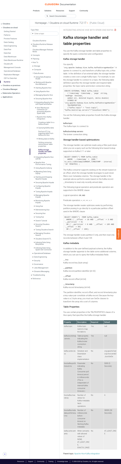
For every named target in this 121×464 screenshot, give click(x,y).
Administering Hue (42, 210)
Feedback (119, 234)
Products (36, 11)
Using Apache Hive (42, 91)
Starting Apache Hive (43, 88)
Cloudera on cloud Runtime (64, 22)
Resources (60, 11)
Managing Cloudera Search (42, 234)
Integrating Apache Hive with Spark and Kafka (44, 103)
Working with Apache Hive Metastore (43, 83)
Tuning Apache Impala (43, 192)
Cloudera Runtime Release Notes (43, 45)
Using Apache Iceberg (43, 168)
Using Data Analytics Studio (43, 78)
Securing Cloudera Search (42, 225)
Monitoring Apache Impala (42, 201)
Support (72, 11)
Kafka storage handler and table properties (45, 151)
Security (37, 261)
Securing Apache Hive (43, 99)
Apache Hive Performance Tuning (43, 163)
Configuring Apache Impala (42, 187)
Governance (38, 264)
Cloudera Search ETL (43, 239)
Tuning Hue (39, 217)
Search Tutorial (41, 221)
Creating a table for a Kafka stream (46, 123)
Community (84, 11)
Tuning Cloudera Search (44, 230)
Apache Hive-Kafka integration (44, 118)
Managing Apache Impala (42, 196)
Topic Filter (35, 30)
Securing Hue (40, 213)
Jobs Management (41, 268)
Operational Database (42, 253)
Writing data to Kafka (46, 139)
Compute (37, 70)
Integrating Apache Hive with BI (44, 158)
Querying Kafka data (46, 128)
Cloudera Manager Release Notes (43, 50)
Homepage (41, 22)
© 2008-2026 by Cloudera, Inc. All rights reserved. (88, 461)
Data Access (38, 73)
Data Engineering (40, 257)
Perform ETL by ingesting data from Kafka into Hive (45, 133)
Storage (37, 66)
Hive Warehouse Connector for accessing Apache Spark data (44, 110)
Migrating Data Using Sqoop (43, 172)
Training (50, 461)
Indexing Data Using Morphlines (42, 243)
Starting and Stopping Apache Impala (43, 178)
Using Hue (39, 206)
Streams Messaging (41, 271)
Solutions (47, 11)
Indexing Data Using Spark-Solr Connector (43, 249)
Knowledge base (62, 461)
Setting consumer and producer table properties (45, 144)
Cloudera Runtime (39, 41)
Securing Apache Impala (44, 182)
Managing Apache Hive (44, 95)
